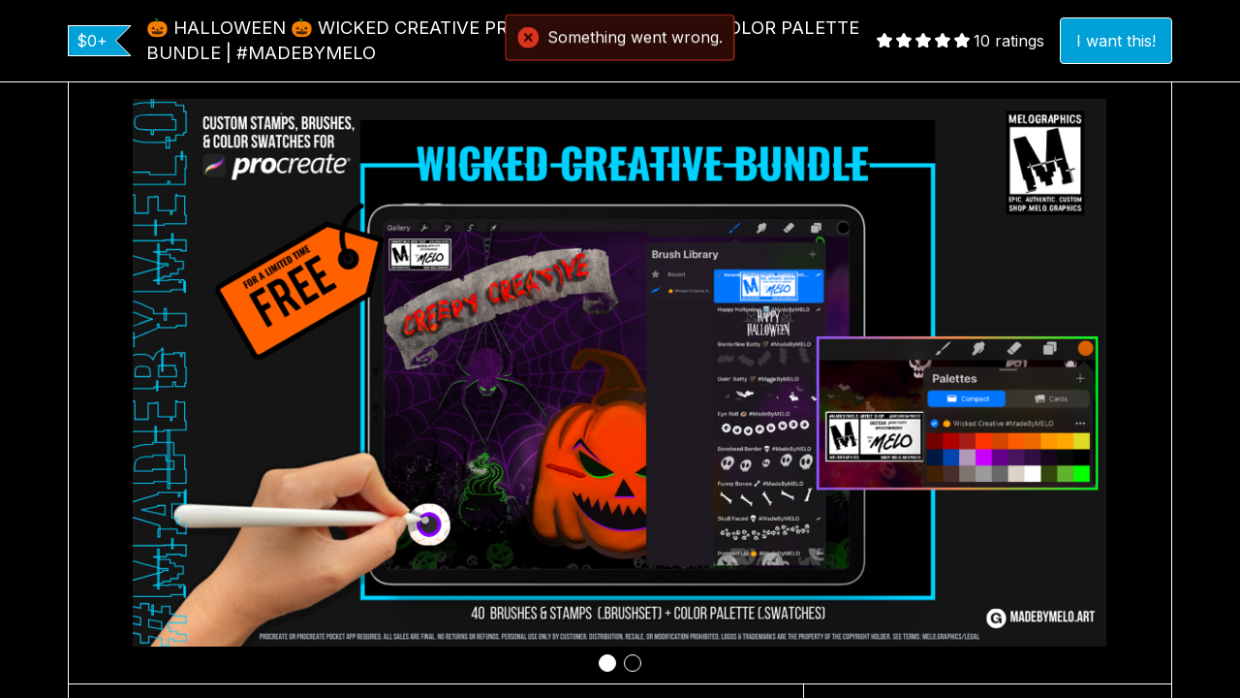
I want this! (1116, 40)
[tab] (607, 663)
